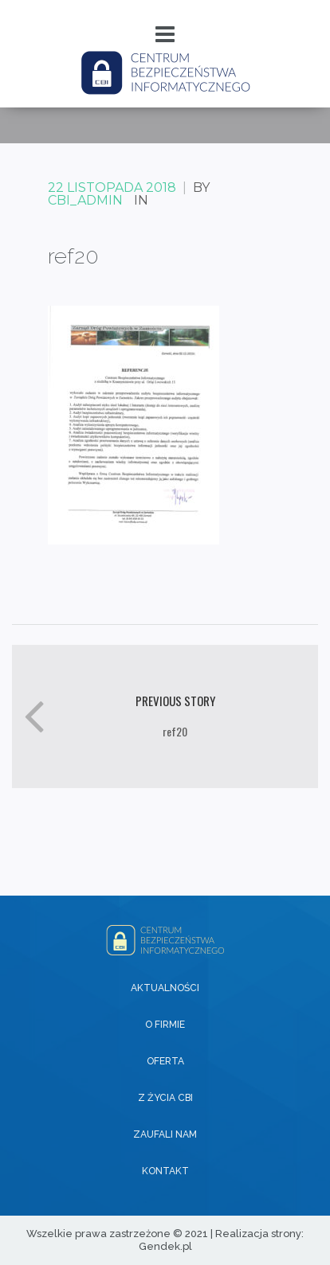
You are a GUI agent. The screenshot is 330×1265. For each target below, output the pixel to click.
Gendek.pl (165, 1246)
